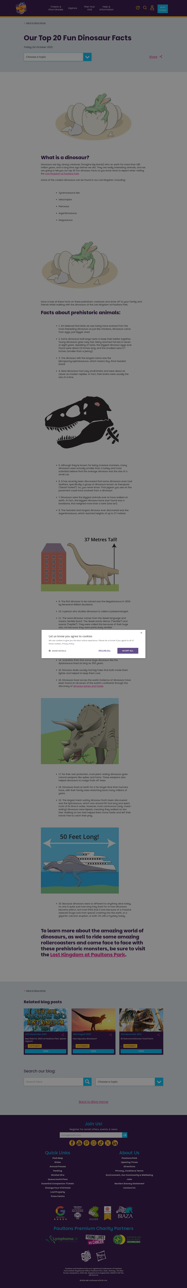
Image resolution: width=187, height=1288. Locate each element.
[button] (57, 651)
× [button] (141, 633)
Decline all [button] (105, 650)
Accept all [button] (127, 650)
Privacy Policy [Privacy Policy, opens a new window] (68, 643)
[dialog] (93, 644)
